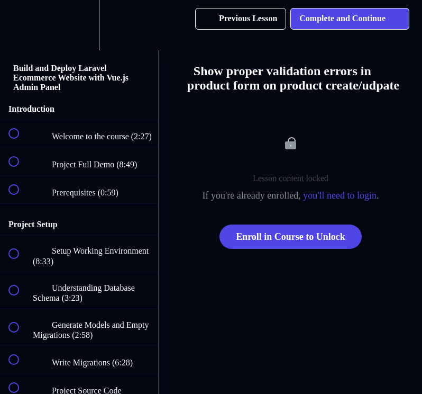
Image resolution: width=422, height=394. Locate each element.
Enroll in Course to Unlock (290, 236)
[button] (19, 25)
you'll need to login (340, 195)
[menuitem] (79, 25)
